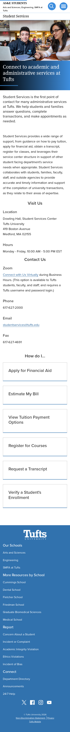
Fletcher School (13, 597)
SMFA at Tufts (11, 567)
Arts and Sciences (14, 553)
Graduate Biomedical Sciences (22, 612)
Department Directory (16, 679)
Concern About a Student (19, 634)
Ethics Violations (13, 657)
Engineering (10, 560)
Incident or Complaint (16, 642)
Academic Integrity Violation (21, 649)
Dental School (12, 590)
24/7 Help (9, 694)
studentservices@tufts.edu (21, 325)
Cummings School (14, 582)
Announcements (13, 686)
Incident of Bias (12, 664)
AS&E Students (15, 3)
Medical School (12, 620)
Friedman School (13, 605)
